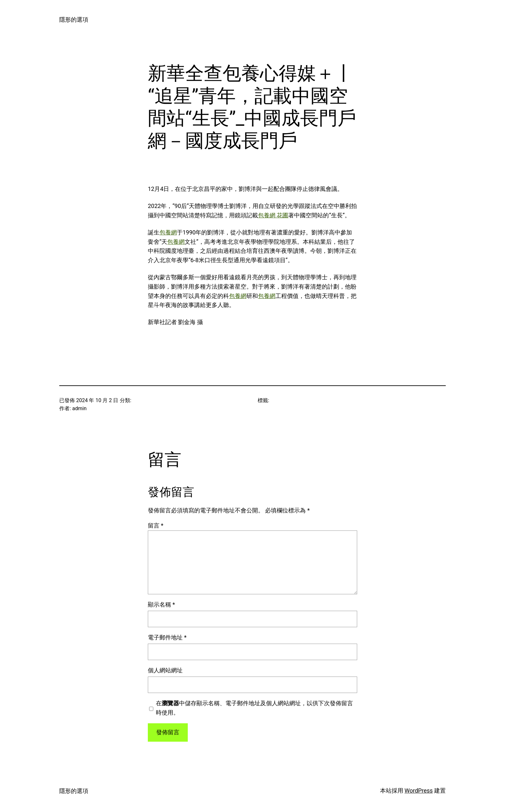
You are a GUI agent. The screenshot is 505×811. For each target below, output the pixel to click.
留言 (155, 525)
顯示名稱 (161, 604)
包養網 (168, 232)
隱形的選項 (73, 19)
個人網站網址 (165, 670)
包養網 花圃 (273, 215)
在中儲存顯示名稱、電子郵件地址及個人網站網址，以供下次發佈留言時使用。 (254, 708)
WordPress (419, 790)
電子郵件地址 (167, 637)
